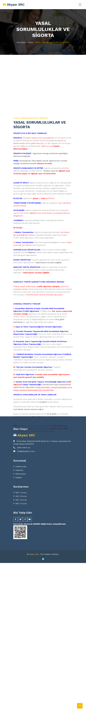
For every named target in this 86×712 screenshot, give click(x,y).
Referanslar (21, 474)
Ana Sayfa (21, 42)
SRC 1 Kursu (21, 492)
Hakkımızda (21, 466)
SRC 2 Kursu (21, 496)
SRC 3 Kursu (21, 500)
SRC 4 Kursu (21, 503)
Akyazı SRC (34, 554)
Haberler (19, 470)
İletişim (19, 477)
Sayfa (30, 42)
